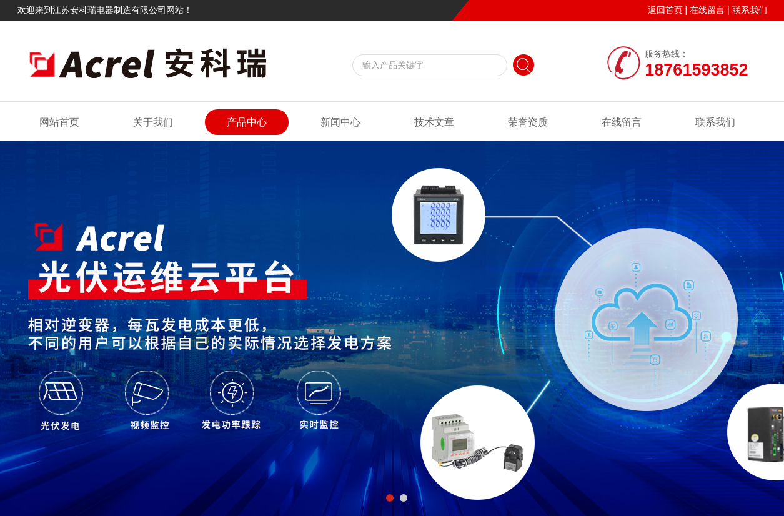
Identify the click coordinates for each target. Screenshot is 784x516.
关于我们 (153, 122)
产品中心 (247, 122)
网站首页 (59, 122)
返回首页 (665, 10)
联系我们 (749, 10)
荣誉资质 (528, 122)
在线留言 (707, 10)
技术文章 (434, 122)
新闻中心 (340, 122)
